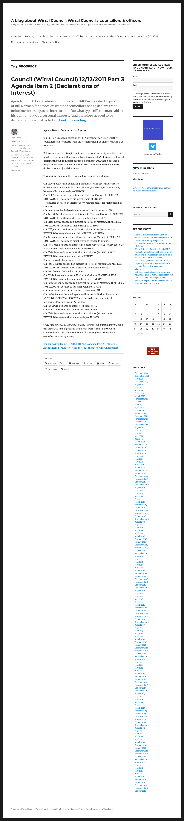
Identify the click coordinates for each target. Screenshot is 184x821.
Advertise (16, 36)
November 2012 (141, 719)
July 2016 (139, 593)
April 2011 (139, 774)
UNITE (28, 163)
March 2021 (140, 442)
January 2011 (140, 782)
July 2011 (138, 765)
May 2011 (139, 771)
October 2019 (140, 482)
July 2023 (139, 387)
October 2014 (140, 653)
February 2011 (141, 779)
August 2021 (140, 427)
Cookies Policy (77, 809)
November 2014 (141, 651)
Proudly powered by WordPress (99, 809)
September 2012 (142, 725)
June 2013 (139, 699)
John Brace (16, 138)
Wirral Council (25, 151)
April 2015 (139, 636)
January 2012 (140, 748)
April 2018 (139, 533)
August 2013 (140, 694)
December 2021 (141, 416)
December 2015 (141, 613)
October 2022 (140, 402)
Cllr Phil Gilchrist (25, 148)
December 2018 (141, 510)
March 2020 (140, 467)
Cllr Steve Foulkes (25, 158)
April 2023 (139, 393)
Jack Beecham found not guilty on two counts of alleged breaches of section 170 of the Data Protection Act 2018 (153, 281)
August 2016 (140, 590)
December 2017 (141, 545)
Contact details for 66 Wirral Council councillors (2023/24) (127, 36)
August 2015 (140, 625)
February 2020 (141, 470)
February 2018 (141, 539)
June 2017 (139, 562)
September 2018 (142, 519)
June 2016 (139, 596)
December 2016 (141, 579)
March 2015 (140, 639)
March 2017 (140, 570)
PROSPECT (23, 160)
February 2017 (141, 573)
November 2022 (141, 399)
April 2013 (139, 705)
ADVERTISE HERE (140, 174)
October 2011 (140, 756)
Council (14, 151)
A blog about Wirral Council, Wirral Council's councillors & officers (76, 20)
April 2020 (139, 465)
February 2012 (141, 745)
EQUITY (14, 160)
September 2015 (142, 622)
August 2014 (140, 659)
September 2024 (142, 376)
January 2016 (140, 611)
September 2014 (142, 656)
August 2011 (140, 762)
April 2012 (139, 739)
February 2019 (141, 505)
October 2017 (140, 550)
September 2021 (142, 425)
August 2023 (140, 384)
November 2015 (141, 616)
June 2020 (139, 459)
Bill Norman (16, 155)
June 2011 (139, 768)
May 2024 (139, 379)
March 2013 (140, 708)
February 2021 (141, 445)
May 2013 (139, 702)
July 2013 (138, 696)
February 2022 (141, 410)
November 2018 (141, 513)
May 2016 (139, 599)
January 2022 (140, 413)
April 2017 (139, 568)
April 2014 (139, 671)
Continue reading (72, 120)
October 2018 (140, 516)
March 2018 (140, 536)
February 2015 (141, 642)
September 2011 (141, 759)
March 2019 (140, 502)
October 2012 (140, 722)
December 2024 (141, 373)
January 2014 (140, 679)
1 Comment (16, 170)
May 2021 (139, 436)
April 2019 (139, 499)
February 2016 (141, 608)
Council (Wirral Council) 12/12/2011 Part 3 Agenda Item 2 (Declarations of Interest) (67, 86)
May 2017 (139, 565)
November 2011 (141, 754)
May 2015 (139, 633)
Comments (63, 36)
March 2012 (140, 742)
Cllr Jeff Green (17, 145)
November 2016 (141, 582)
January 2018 (140, 542)
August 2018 (140, 522)
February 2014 (141, 676)
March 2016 (140, 605)
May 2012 (139, 736)
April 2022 (139, 407)
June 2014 (139, 665)
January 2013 (140, 714)
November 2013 (141, 685)
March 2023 (140, 396)
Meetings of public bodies (39, 36)
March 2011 (140, 776)
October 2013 (140, 688)
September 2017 (142, 553)
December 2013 (141, 682)
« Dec (140, 334)
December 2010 (141, 785)
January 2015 (140, 645)
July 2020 (139, 456)
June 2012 (139, 734)
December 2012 (141, 716)
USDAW (14, 166)
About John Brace (51, 42)
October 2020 (140, 450)
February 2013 (141, 711)
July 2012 (138, 731)
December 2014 (141, 648)
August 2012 (140, 728)
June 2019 (139, 493)
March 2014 (140, 673)
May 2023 (139, 390)
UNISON (21, 163)
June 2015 (139, 631)
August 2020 (140, 453)
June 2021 (139, 433)
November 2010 (141, 788)
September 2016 (142, 588)
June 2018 (139, 528)
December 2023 (141, 382)
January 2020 (140, 473)
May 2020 (139, 462)
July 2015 (138, 628)
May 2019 (139, 496)
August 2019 (140, 487)
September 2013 (141, 691)
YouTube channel (82, 36)
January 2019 (140, 507)
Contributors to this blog (24, 42)
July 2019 (139, 490)
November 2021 (141, 419)
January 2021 (140, 447)
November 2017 (141, 548)
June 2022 (139, 404)
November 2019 (141, 479)
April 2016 (139, 602)
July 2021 (138, 430)
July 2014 (138, 662)
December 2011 (141, 751)
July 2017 (138, 559)
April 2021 (139, 439)
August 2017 (140, 556)
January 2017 (140, 576)
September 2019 (142, 485)
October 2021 (140, 422)
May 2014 (139, 668)
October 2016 (140, 585)
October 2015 (140, 619)
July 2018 (138, 525)
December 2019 (141, 476)
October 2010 (140, 791)
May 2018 (139, 530)
